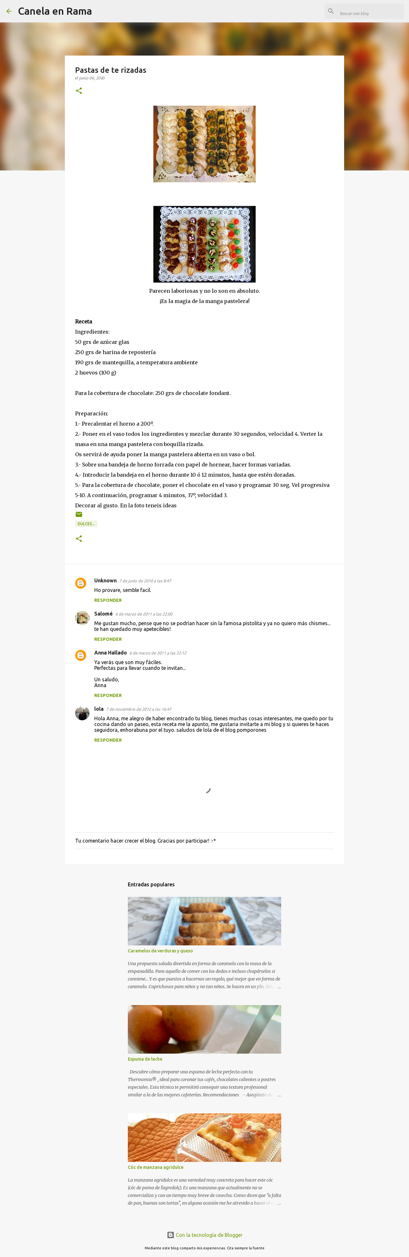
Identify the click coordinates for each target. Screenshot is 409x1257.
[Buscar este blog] (370, 11)
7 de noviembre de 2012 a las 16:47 (138, 709)
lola (99, 709)
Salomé (103, 614)
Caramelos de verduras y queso (160, 950)
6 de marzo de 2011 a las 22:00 (143, 614)
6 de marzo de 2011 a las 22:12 (157, 653)
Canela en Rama (55, 11)
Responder (108, 600)
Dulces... (86, 524)
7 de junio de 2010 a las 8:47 (145, 581)
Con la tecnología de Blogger (205, 1235)
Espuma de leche (145, 1059)
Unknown (105, 580)
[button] (79, 91)
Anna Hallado (110, 652)
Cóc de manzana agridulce (155, 1167)
